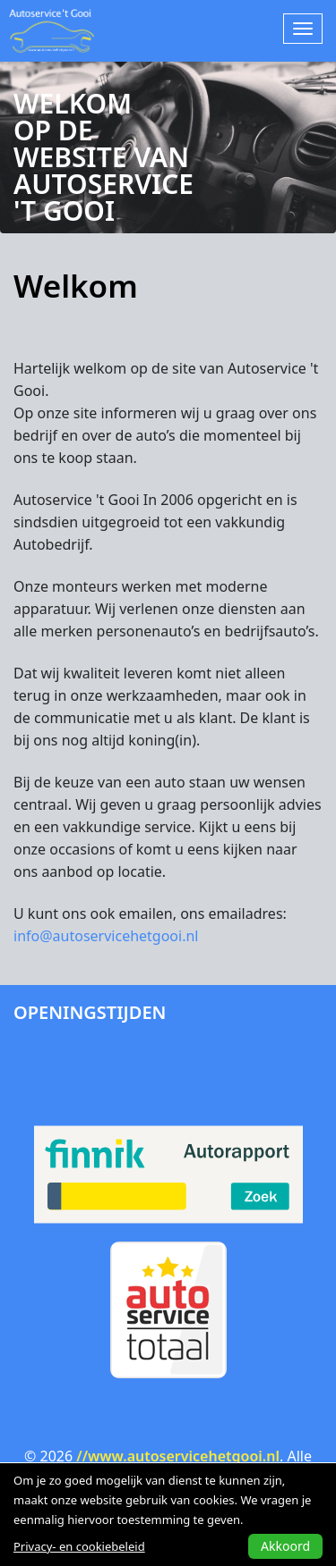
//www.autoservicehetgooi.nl (178, 1456)
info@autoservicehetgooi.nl (105, 936)
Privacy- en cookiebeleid (79, 1546)
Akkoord (285, 1545)
